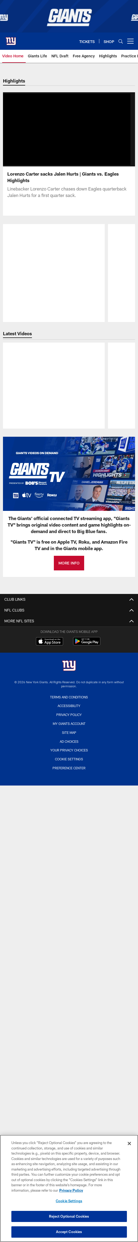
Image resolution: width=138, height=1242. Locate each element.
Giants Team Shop (69, 1123)
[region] (69, 1188)
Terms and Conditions (69, 629)
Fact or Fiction (69, 710)
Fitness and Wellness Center (69, 1133)
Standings (69, 950)
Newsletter (69, 720)
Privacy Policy (69, 638)
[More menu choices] (130, 41)
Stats (69, 941)
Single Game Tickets (69, 1022)
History (69, 854)
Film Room (69, 792)
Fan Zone (69, 667)
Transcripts (69, 730)
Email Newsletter (69, 658)
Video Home (69, 754)
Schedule (69, 878)
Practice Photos (69, 845)
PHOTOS (69, 816)
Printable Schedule (69, 888)
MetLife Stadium (69, 1085)
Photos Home (69, 826)
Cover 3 (69, 701)
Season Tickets (69, 1013)
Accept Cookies (69, 1232)
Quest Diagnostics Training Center (69, 1114)
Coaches (69, 921)
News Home (69, 691)
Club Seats (69, 1032)
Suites (69, 1042)
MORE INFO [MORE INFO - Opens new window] (69, 571)
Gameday (69, 835)
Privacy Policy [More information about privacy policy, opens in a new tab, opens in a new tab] (71, 1190)
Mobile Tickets (69, 1061)
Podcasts (69, 802)
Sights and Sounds (69, 782)
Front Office (69, 931)
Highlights (69, 763)
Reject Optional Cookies (69, 1216)
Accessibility (69, 648)
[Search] (121, 41)
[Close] (129, 1143)
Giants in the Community (69, 1094)
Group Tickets (69, 1051)
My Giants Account (69, 993)
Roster (69, 912)
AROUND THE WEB (69, 1075)
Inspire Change (69, 1104)
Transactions (69, 960)
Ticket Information (69, 1003)
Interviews (69, 773)
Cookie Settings (69, 1201)
